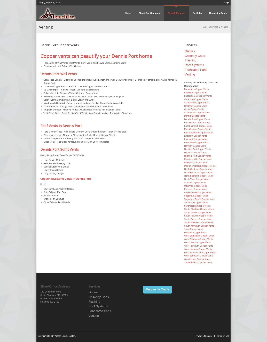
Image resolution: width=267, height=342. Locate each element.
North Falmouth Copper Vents (199, 176)
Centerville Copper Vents (196, 102)
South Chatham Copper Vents (199, 209)
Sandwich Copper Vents (196, 202)
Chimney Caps (195, 56)
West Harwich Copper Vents (198, 249)
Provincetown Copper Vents (197, 192)
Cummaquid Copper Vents (197, 112)
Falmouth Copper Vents (196, 139)
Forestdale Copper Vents (196, 142)
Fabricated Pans (196, 70)
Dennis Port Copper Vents (197, 119)
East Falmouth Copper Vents (198, 126)
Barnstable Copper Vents (196, 89)
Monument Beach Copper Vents (200, 166)
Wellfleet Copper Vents (195, 232)
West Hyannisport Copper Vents (200, 252)
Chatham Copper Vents (195, 106)
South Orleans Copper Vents (198, 219)
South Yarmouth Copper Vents (199, 226)
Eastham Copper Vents (195, 136)
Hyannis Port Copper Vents (197, 156)
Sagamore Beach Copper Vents (199, 199)
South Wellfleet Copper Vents (198, 222)
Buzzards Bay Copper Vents (198, 96)
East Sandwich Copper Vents (198, 132)
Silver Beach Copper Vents (197, 206)
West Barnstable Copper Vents (199, 235)
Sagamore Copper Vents (196, 195)
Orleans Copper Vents (195, 182)
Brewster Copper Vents (195, 92)
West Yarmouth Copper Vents (198, 255)
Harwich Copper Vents (195, 146)
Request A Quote (157, 289)
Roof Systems (194, 65)
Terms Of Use (223, 336)
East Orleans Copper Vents (197, 129)
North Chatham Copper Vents (198, 169)
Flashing (191, 60)
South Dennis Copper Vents (197, 212)
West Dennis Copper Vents (197, 242)
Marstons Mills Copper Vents (198, 159)
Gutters (190, 51)
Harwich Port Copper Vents (197, 149)
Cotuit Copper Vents (194, 109)
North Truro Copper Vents (196, 179)
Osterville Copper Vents (196, 186)
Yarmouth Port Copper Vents (198, 262)
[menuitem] (176, 13)
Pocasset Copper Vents (195, 189)
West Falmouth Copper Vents (198, 246)
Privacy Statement (204, 336)
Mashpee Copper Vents (195, 162)
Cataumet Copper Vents (196, 99)
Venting (190, 74)
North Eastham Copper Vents (198, 172)
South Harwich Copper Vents (198, 215)
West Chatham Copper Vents (198, 239)
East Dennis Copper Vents (197, 122)
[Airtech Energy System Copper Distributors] (57, 13)
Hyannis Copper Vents (195, 152)
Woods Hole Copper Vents (197, 259)
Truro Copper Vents (193, 229)
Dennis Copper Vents (194, 116)
